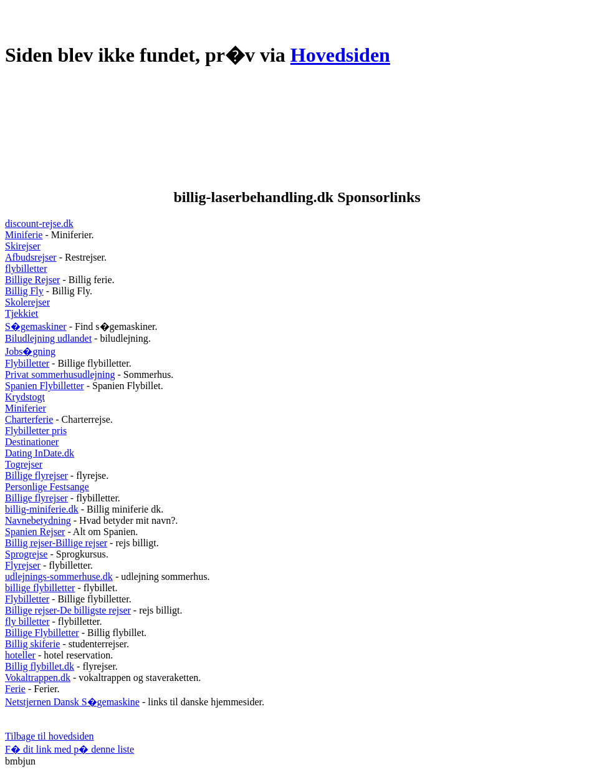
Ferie (15, 688)
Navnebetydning (38, 520)
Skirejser (23, 246)
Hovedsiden (340, 55)
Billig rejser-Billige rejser (56, 543)
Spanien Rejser (35, 531)
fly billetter (27, 621)
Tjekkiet (21, 313)
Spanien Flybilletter (44, 385)
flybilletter (26, 268)
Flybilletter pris (36, 430)
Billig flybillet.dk (39, 666)
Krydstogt (25, 397)
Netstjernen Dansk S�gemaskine (72, 702)
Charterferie (29, 419)
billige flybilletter (40, 587)
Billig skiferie (32, 644)
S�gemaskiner (36, 326)
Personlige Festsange (47, 486)
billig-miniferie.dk (42, 509)
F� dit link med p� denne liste (69, 749)
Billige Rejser (32, 279)
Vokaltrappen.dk (37, 677)
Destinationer (32, 442)
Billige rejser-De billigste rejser (68, 610)
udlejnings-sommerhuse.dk (59, 576)
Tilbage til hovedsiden (49, 736)
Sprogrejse (26, 554)
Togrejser (23, 464)
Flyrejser (23, 565)
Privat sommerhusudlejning (60, 374)
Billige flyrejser (36, 475)
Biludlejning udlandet (48, 338)
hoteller (20, 655)
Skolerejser (27, 302)
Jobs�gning (30, 351)
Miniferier (25, 408)
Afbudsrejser (31, 257)
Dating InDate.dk (39, 453)
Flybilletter (27, 363)
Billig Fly (24, 291)
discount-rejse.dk (39, 223)
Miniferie (23, 234)
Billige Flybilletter (42, 632)
